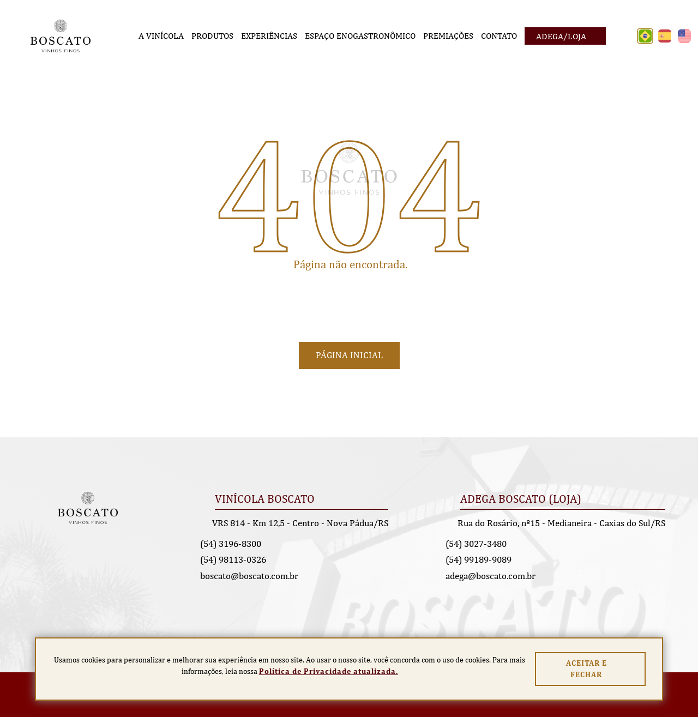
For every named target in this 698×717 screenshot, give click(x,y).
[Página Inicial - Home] (60, 35)
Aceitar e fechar (586, 669)
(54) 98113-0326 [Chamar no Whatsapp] (233, 559)
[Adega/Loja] (565, 35)
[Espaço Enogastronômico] (360, 36)
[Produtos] (212, 36)
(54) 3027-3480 (476, 543)
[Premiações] (448, 36)
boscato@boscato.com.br (249, 575)
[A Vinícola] (161, 36)
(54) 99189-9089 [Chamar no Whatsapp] (479, 559)
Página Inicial (349, 355)
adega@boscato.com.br (490, 575)
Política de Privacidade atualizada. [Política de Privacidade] (328, 671)
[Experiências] (269, 36)
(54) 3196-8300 (230, 543)
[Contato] (499, 36)
